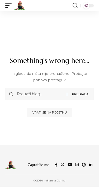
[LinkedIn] (91, 164)
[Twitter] (62, 164)
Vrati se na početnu (49, 112)
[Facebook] (56, 164)
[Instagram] (77, 164)
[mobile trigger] (9, 5)
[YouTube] (69, 164)
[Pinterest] (84, 164)
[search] (75, 5)
